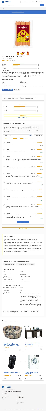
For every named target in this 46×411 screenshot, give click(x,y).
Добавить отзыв (23, 228)
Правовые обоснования (21, 401)
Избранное (17, 89)
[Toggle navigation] (3, 9)
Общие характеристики (9, 264)
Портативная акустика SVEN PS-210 (12, 372)
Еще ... (18, 403)
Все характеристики (7, 89)
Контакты (4, 397)
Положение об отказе (20, 402)
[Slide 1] (17, 53)
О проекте (4, 398)
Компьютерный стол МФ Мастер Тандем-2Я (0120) (32, 344)
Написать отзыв (23, 115)
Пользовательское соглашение (22, 398)
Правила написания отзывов (23, 117)
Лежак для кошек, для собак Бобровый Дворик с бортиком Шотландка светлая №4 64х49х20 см (12, 344)
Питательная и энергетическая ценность (25, 264)
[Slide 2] (22, 53)
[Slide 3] (28, 53)
